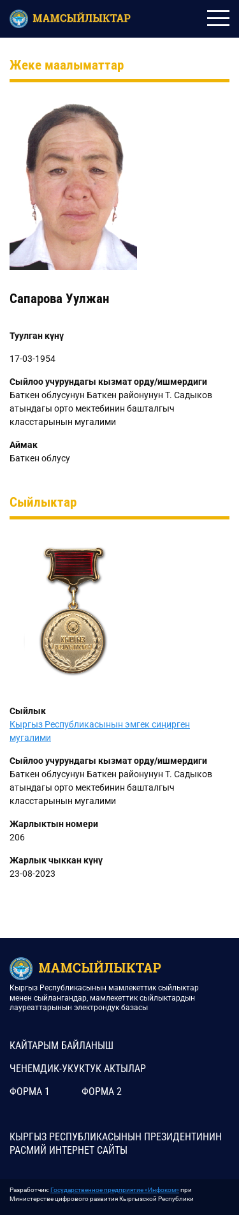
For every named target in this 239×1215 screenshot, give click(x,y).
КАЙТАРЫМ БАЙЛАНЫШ (61, 1046)
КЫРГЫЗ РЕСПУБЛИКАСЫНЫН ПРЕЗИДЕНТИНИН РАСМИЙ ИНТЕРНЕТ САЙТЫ (116, 1143)
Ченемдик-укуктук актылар (78, 1068)
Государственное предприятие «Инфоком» (114, 1189)
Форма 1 (30, 1091)
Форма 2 (102, 1091)
